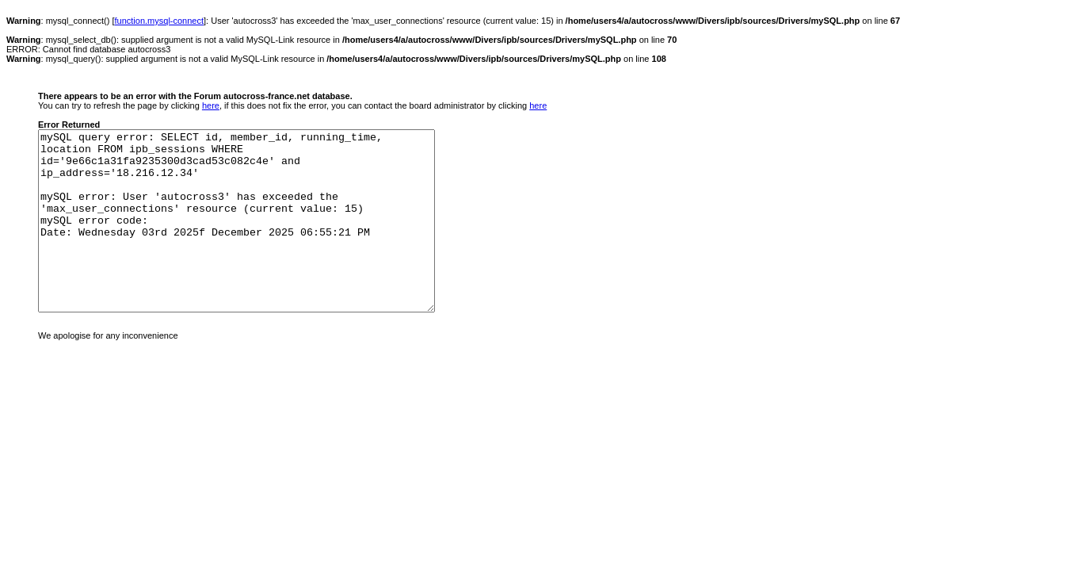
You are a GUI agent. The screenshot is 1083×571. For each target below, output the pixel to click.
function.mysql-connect (159, 20)
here (210, 105)
